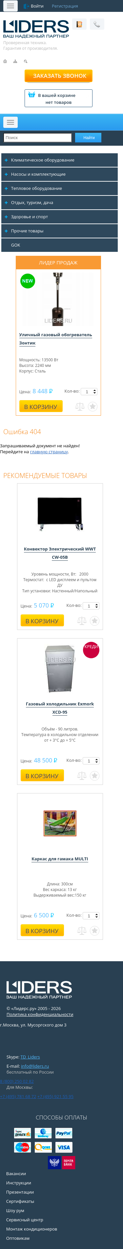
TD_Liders (30, 1057)
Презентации (20, 1192)
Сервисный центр (24, 1220)
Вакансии (16, 1173)
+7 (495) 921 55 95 (55, 1096)
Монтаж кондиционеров (31, 1229)
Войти (37, 6)
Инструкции (18, 1183)
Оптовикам (18, 1238)
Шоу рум (15, 1210)
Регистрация (65, 6)
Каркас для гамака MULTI (59, 859)
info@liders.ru (35, 1066)
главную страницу (49, 452)
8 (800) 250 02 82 (17, 1081)
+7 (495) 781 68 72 (18, 1096)
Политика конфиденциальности (40, 1014)
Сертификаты (20, 1201)
